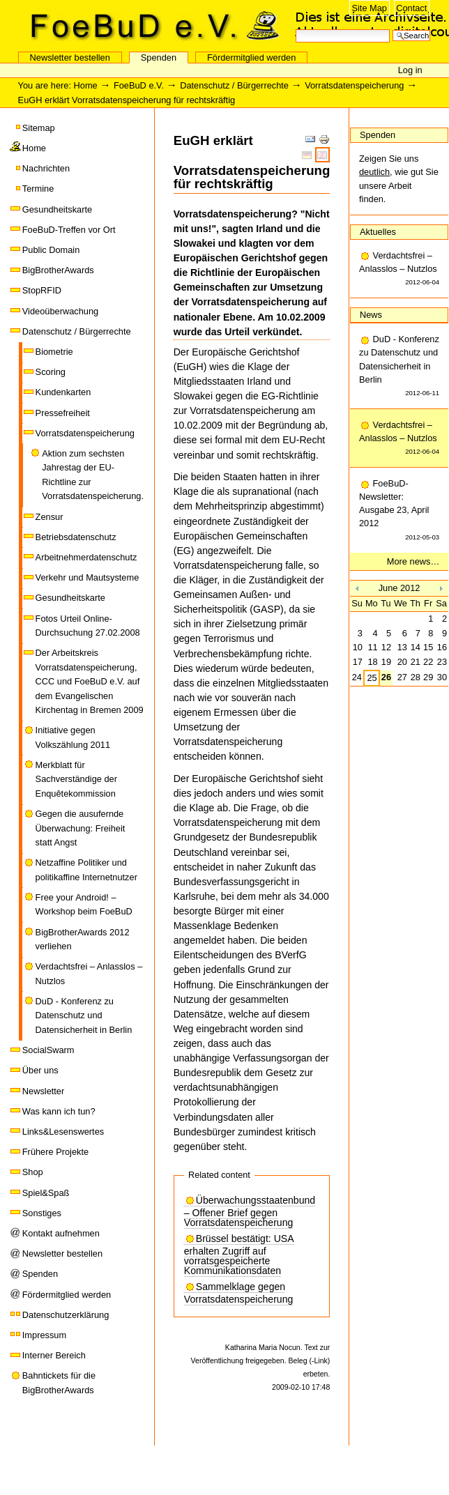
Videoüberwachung (60, 311)
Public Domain (51, 250)
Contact (411, 8)
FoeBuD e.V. (149, 25)
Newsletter (43, 1091)
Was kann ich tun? (59, 1111)
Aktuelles (378, 232)
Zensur (49, 517)
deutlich (374, 172)
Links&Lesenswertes (63, 1131)
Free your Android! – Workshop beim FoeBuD (84, 904)
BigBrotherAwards (58, 270)
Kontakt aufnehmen (61, 1233)
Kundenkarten (63, 392)
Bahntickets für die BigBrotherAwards (59, 1382)
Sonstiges (41, 1213)
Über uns (40, 1070)
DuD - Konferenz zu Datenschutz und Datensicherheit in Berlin (84, 1015)
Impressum (44, 1335)
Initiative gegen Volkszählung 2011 (73, 737)
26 (386, 677)
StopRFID (41, 290)
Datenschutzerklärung (65, 1315)
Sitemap (38, 128)
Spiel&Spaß (46, 1193)
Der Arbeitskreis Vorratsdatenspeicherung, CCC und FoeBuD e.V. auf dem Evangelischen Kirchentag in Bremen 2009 (90, 681)
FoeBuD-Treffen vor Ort (69, 229)
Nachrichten (46, 168)
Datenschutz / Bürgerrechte (234, 85)
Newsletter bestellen (70, 57)
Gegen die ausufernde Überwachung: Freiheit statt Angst (80, 828)
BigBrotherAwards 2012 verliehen (83, 939)
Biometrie (54, 351)
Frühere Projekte (55, 1152)
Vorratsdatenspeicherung (354, 85)
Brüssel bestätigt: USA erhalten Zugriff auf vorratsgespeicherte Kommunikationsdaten (239, 1255)
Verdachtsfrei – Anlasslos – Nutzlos (89, 973)
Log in (410, 70)
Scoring (51, 372)
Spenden (158, 57)
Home (86, 85)
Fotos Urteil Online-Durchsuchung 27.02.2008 (88, 625)
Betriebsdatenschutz (76, 537)
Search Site (295, 28)
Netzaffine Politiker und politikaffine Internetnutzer (86, 869)
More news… (413, 561)
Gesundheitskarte (57, 209)
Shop (32, 1172)
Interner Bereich (54, 1355)
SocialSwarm (48, 1050)
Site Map (369, 8)
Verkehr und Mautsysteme (87, 577)
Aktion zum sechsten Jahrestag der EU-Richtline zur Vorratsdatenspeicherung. (93, 474)
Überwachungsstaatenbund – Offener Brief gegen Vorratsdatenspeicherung (249, 1212)
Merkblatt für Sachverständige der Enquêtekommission (76, 779)
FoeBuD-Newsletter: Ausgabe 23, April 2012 (399, 511)
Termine (38, 188)
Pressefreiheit (63, 413)
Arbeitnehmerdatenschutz (86, 557)
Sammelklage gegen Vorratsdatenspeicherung (239, 1293)
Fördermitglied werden (251, 57)
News (371, 314)
